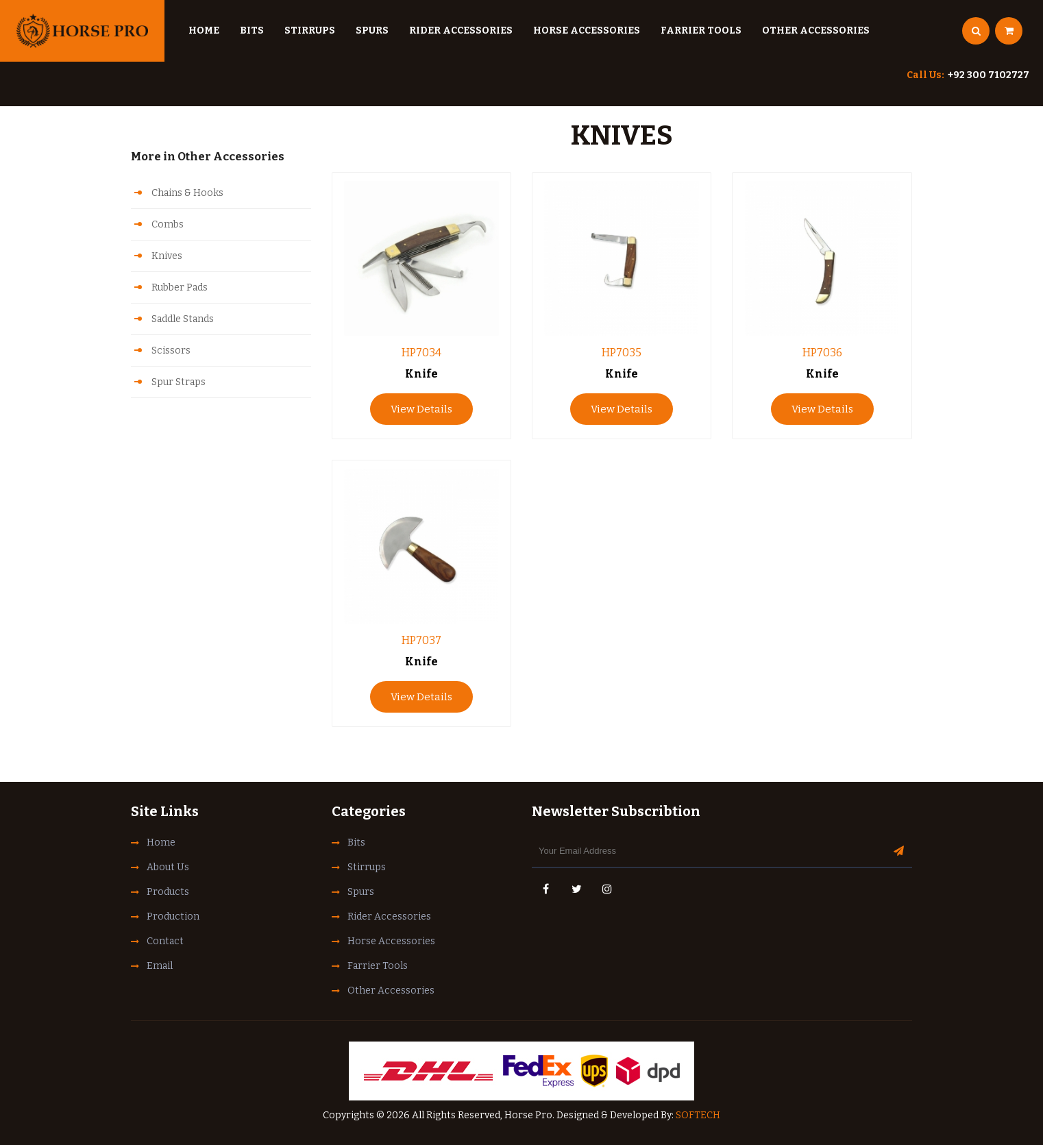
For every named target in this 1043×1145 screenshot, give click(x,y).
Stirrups (309, 30)
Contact (165, 941)
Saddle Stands (182, 319)
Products (168, 892)
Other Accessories (816, 30)
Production (173, 916)
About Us (168, 867)
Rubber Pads (179, 287)
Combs (167, 224)
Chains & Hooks (187, 193)
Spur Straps (178, 382)
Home (203, 30)
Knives (166, 256)
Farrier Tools (701, 30)
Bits (252, 30)
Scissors (171, 350)
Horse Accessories (586, 30)
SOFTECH (698, 1115)
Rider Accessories (461, 30)
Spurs (372, 30)
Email (160, 966)
